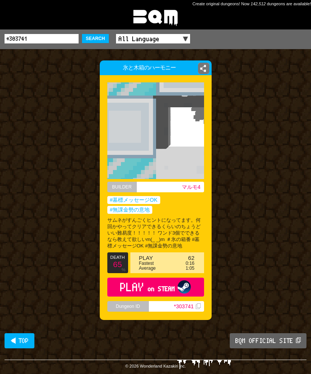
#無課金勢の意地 (130, 210)
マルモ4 (191, 187)
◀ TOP (19, 341)
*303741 (187, 306)
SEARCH (95, 38)
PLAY (155, 287)
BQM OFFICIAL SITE (268, 341)
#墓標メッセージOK (134, 200)
